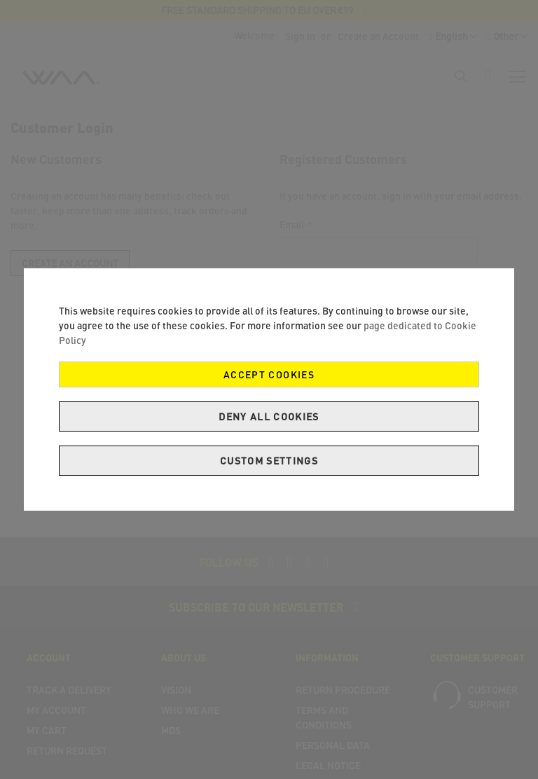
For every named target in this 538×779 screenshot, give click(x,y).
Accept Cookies (269, 374)
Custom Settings (269, 461)
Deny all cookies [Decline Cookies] (269, 416)
